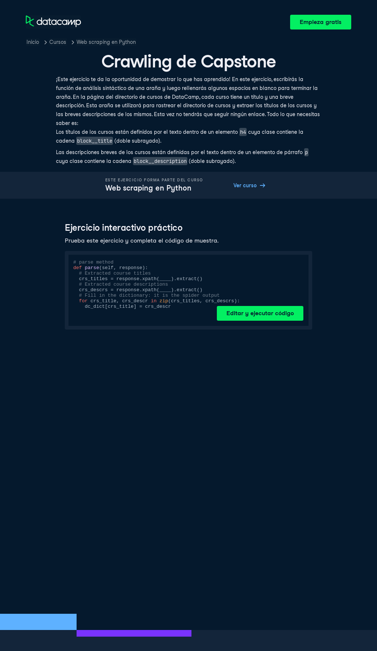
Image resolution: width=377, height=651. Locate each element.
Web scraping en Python (106, 42)
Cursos (57, 42)
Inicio (33, 42)
